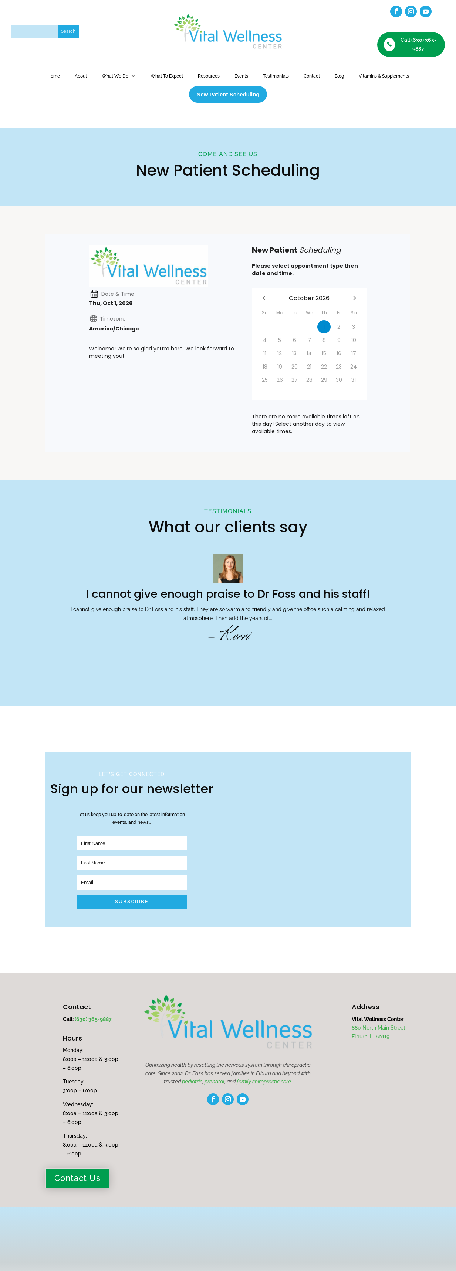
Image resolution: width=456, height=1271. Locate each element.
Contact (312, 76)
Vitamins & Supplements (384, 76)
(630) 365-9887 (93, 997)
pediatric (192, 1059)
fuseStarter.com (370, 1248)
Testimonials (276, 76)
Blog (339, 76)
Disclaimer (228, 1257)
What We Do (115, 76)
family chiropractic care (264, 1059)
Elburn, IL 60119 (370, 1014)
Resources (209, 76)
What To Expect (167, 76)
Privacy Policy (204, 1248)
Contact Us (77, 1156)
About (81, 76)
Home (53, 76)
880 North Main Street (378, 1006)
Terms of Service (247, 1248)
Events (241, 76)
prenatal (214, 1059)
